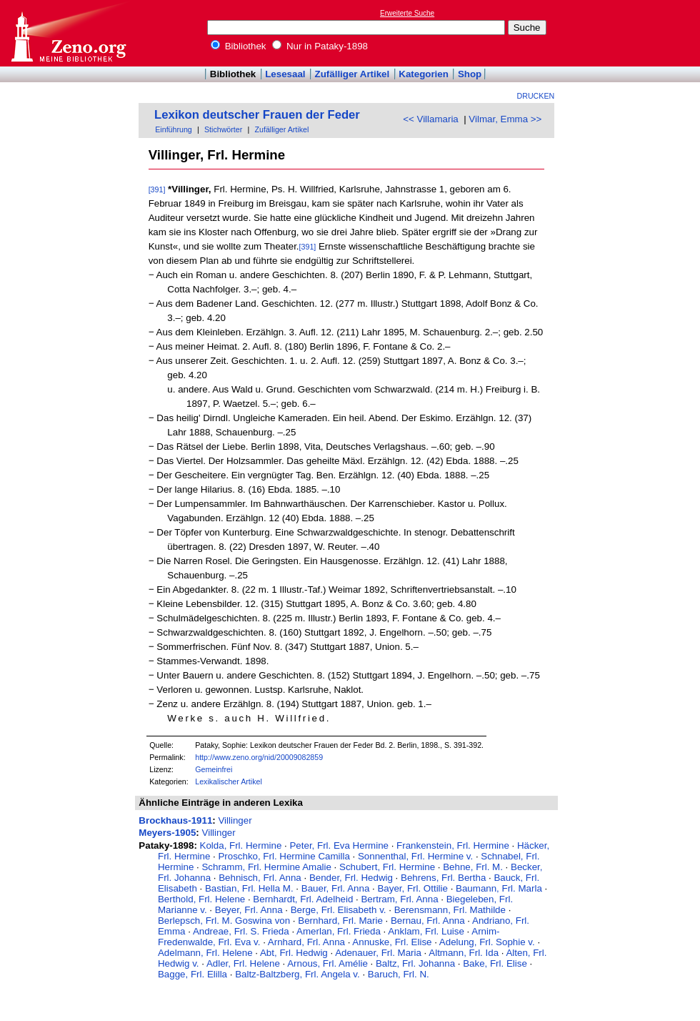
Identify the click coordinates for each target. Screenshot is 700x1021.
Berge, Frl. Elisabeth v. (338, 909)
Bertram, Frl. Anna (399, 899)
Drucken (536, 96)
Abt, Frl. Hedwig (294, 952)
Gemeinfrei (213, 769)
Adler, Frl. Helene (243, 963)
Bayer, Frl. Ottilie (412, 888)
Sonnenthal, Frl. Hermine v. (415, 856)
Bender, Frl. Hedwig (351, 877)
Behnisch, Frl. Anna (260, 877)
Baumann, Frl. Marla (499, 888)
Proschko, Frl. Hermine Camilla (283, 856)
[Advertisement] (634, 33)
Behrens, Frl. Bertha (443, 877)
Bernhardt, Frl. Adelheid (303, 899)
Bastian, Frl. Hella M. (249, 888)
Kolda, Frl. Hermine (241, 845)
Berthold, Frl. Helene (201, 899)
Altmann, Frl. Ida (464, 952)
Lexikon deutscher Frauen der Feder (257, 115)
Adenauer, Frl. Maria (378, 952)
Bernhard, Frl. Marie (340, 920)
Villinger (234, 820)
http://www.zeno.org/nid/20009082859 (259, 757)
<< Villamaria (431, 119)
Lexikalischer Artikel (228, 781)
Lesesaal (285, 74)
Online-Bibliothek (68, 33)
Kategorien (424, 74)
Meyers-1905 (167, 832)
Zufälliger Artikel (352, 74)
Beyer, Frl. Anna (249, 909)
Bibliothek (238, 46)
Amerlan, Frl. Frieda (338, 931)
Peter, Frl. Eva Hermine (339, 845)
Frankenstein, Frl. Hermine (452, 845)
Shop (469, 74)
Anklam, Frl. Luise (426, 931)
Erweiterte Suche (407, 13)
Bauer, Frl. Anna (335, 888)
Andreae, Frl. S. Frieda (241, 931)
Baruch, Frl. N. (398, 974)
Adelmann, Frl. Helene (205, 952)
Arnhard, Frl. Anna (306, 942)
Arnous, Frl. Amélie (327, 963)
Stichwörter (223, 129)
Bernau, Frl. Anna (428, 920)
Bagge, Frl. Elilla (192, 974)
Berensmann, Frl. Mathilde (450, 909)
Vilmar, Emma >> (505, 119)
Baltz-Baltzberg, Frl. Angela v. (297, 974)
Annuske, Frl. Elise (391, 942)
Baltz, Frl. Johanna (415, 963)
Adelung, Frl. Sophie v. (487, 942)
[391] (157, 189)
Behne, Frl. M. (473, 867)
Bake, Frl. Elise (495, 963)
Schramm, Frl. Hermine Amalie (266, 867)
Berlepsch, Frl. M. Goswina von (224, 920)
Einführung (173, 129)
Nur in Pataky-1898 (320, 46)
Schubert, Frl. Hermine (387, 867)
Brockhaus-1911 (175, 820)
